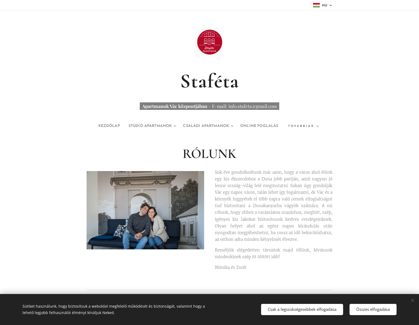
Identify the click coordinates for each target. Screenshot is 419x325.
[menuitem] (99, 126)
